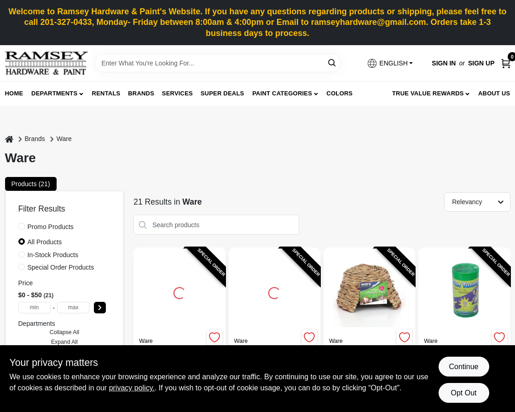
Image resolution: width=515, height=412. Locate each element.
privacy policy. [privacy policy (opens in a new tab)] (132, 388)
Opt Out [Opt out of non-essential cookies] (463, 393)
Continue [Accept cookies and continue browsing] (463, 367)
